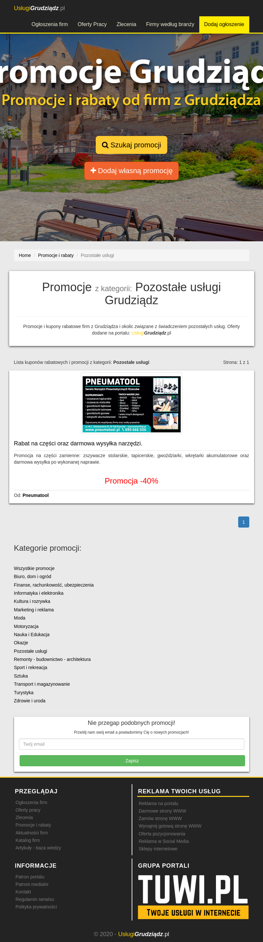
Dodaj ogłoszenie (224, 24)
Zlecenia (126, 24)
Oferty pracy (28, 810)
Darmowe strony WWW (162, 811)
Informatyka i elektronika (39, 593)
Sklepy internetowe (158, 848)
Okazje (21, 642)
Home (25, 255)
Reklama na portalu (158, 803)
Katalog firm (28, 840)
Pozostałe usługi (30, 651)
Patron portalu (30, 876)
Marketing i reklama (34, 609)
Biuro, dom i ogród (32, 576)
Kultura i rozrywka (32, 601)
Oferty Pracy (92, 24)
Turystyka (24, 692)
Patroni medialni (32, 884)
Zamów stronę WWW (160, 818)
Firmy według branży (170, 24)
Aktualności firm (32, 832)
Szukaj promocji (131, 145)
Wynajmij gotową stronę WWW (170, 826)
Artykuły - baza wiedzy (38, 847)
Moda (19, 618)
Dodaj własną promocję (131, 171)
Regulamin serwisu (35, 899)
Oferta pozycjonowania (162, 833)
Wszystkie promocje (34, 568)
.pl (39, 8)
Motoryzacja (26, 626)
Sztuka (21, 676)
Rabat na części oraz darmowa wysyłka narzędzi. (78, 443)
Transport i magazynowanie (42, 684)
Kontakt (23, 891)
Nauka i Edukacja (32, 634)
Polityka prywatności (36, 906)
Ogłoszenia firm (50, 24)
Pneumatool (36, 495)
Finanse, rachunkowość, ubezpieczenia (54, 585)
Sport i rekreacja (30, 667)
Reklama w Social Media (164, 841)
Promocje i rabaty (33, 825)
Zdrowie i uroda (30, 700)
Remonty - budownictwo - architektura (52, 659)
